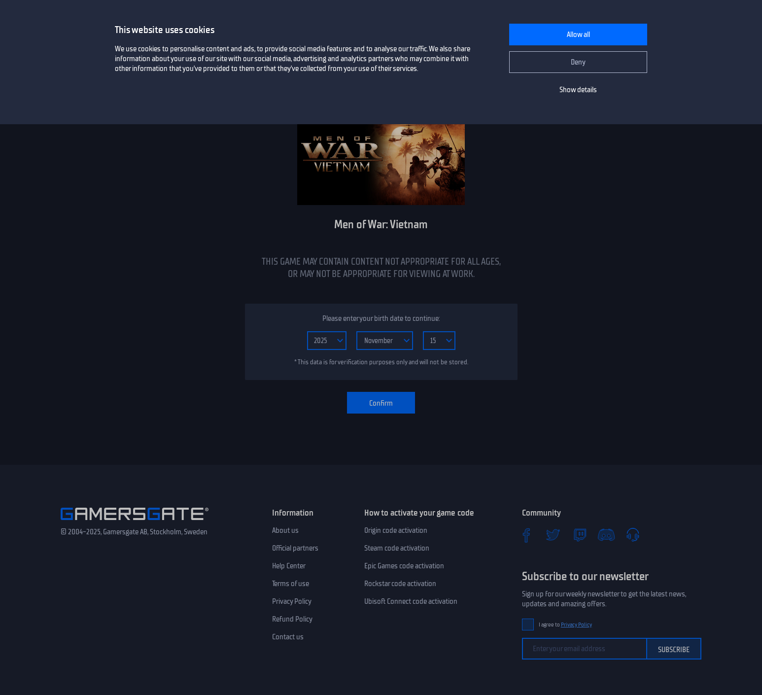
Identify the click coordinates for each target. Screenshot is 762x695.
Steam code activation (396, 548)
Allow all (578, 34)
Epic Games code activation (404, 566)
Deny (578, 62)
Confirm (381, 403)
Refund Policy (292, 619)
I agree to (565, 624)
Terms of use (290, 584)
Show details (578, 90)
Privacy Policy (292, 601)
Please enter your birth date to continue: (381, 318)
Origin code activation (395, 530)
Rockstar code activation (400, 584)
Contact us (288, 637)
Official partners (295, 548)
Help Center (289, 566)
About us (285, 530)
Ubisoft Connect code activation (410, 601)
